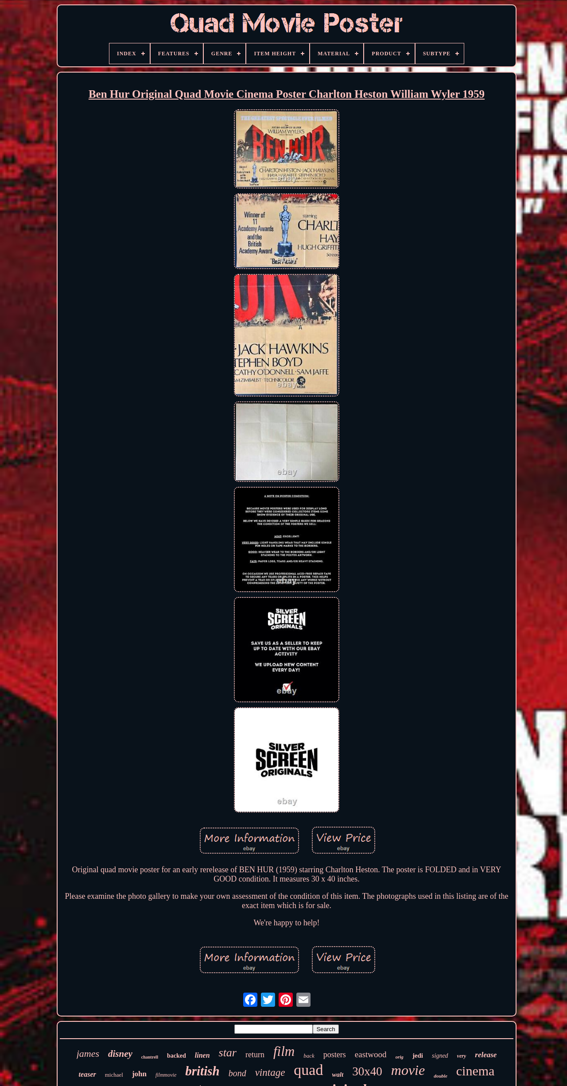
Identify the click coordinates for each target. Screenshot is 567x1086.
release (486, 1055)
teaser (87, 1074)
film (284, 1051)
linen (202, 1055)
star (228, 1052)
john (139, 1074)
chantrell (149, 1057)
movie (408, 1070)
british (202, 1071)
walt (337, 1074)
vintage (270, 1072)
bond (237, 1073)
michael (114, 1074)
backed (176, 1055)
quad (308, 1070)
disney (120, 1053)
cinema (475, 1070)
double (440, 1075)
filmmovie (165, 1075)
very (461, 1056)
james (88, 1053)
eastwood (371, 1054)
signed (440, 1055)
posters (334, 1054)
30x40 (367, 1071)
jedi (417, 1055)
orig (400, 1056)
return (254, 1054)
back (309, 1055)
